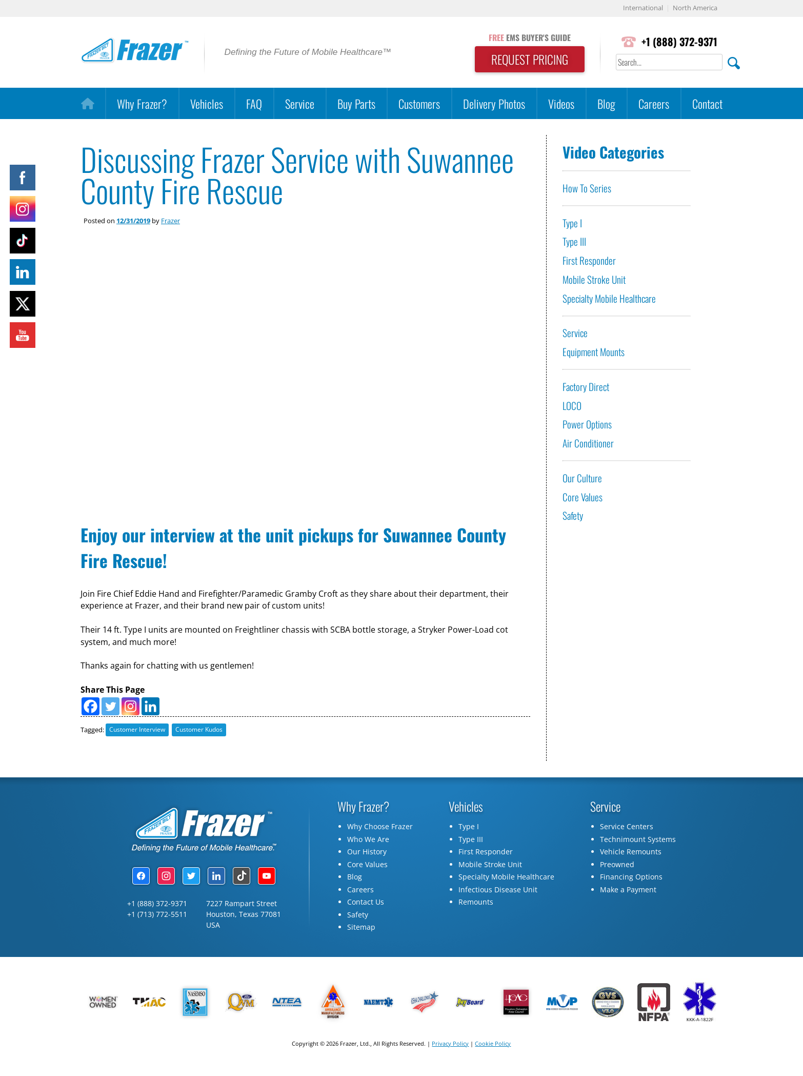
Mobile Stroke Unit (594, 279)
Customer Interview (137, 732)
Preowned (617, 867)
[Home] (87, 104)
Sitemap (361, 930)
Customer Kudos (199, 732)
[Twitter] (110, 709)
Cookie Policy (493, 1046)
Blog (606, 103)
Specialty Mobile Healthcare (609, 298)
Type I (572, 223)
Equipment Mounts (594, 351)
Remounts (475, 905)
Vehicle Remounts (630, 854)
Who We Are (368, 842)
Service (299, 103)
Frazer (170, 220)
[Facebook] (90, 709)
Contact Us (365, 905)
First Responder (589, 260)
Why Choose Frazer (380, 829)
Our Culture (582, 478)
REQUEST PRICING (527, 59)
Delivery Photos (494, 103)
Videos (561, 103)
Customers (419, 103)
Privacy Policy (450, 1046)
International (643, 8)
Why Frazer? (142, 103)
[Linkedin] (150, 709)
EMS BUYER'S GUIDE (527, 37)
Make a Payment (628, 892)
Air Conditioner (588, 443)
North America (695, 8)
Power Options (587, 424)
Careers (653, 103)
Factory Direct (586, 386)
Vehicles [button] (206, 103)
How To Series (587, 188)
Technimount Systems (638, 842)
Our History (367, 854)
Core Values (583, 497)
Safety (573, 515)
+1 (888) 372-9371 (678, 42)
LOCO (572, 405)
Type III (574, 241)
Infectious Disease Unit (497, 892)
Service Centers (626, 829)
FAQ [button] (254, 103)
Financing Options (631, 880)
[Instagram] (130, 709)
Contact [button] (707, 103)
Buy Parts (356, 103)
